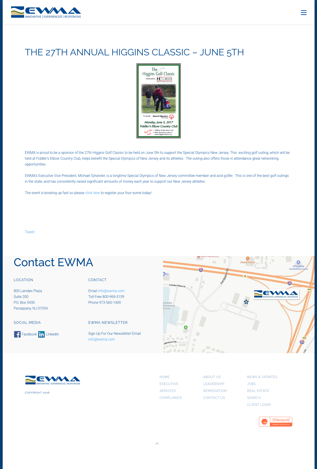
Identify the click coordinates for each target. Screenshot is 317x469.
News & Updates (262, 377)
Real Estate (258, 391)
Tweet (30, 232)
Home (165, 377)
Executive (169, 384)
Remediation (215, 391)
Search (254, 398)
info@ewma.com (111, 291)
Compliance (171, 398)
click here (92, 193)
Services (168, 391)
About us (212, 377)
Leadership (214, 384)
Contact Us (214, 398)
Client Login (259, 404)
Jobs (251, 384)
